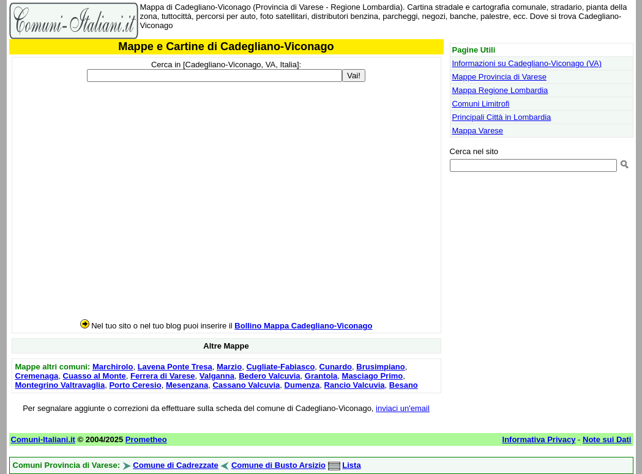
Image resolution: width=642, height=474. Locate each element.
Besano (403, 385)
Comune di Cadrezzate (175, 465)
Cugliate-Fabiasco (280, 366)
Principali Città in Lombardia (501, 117)
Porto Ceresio (135, 385)
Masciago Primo (372, 375)
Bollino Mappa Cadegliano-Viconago (303, 325)
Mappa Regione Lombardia (500, 90)
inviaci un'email (403, 408)
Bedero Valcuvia (269, 375)
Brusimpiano (380, 366)
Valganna (217, 375)
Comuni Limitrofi (481, 103)
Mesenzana (187, 385)
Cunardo (335, 366)
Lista (351, 465)
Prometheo (146, 439)
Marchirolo (112, 366)
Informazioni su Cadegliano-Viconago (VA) (527, 63)
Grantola (321, 375)
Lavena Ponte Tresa (175, 366)
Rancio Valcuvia (354, 385)
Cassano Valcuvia (246, 385)
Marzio (229, 366)
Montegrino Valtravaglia (60, 385)
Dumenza (302, 385)
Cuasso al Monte (94, 375)
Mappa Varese (478, 130)
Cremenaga (37, 375)
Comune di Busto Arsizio (278, 465)
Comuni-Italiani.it (43, 439)
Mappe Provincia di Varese (499, 76)
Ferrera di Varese (162, 375)
